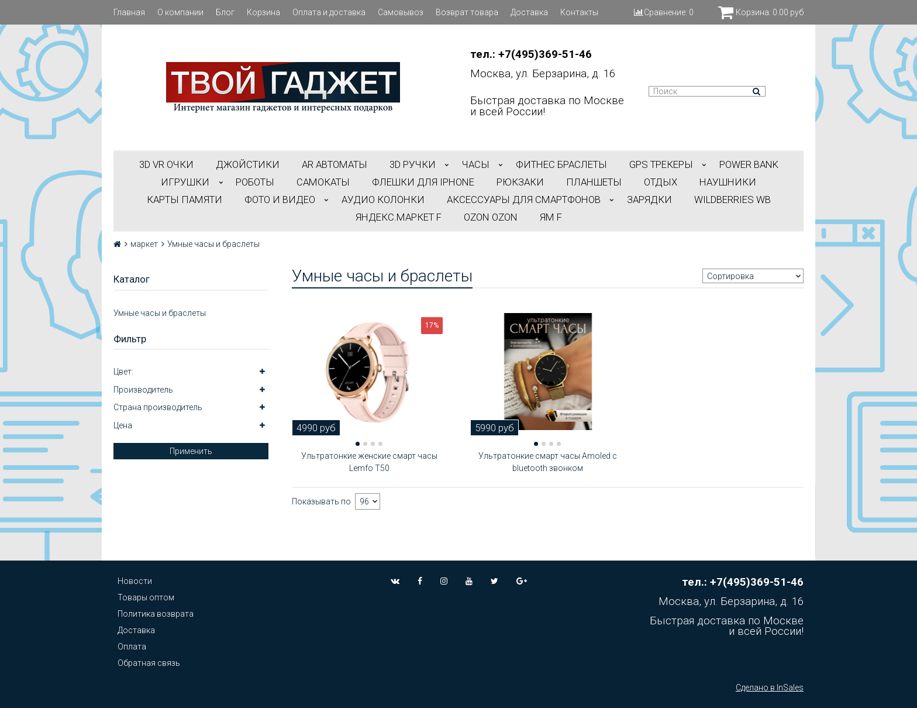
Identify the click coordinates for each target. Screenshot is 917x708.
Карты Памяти (184, 199)
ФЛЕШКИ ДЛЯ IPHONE (423, 182)
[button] (357, 444)
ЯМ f (551, 217)
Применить (191, 451)
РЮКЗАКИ (520, 182)
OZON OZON (491, 217)
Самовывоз (400, 12)
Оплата (132, 646)
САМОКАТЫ (323, 182)
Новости (135, 581)
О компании (180, 12)
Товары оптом (146, 597)
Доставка (529, 12)
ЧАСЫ (475, 164)
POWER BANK (748, 164)
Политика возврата (156, 613)
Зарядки (649, 199)
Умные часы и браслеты (159, 313)
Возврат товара (467, 12)
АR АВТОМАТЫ (334, 164)
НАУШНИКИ (727, 182)
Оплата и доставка (329, 12)
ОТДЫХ (660, 182)
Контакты (579, 12)
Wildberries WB (732, 199)
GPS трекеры (661, 164)
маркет (144, 244)
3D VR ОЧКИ (166, 164)
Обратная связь (149, 663)
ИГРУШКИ (185, 182)
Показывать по (321, 501)
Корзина (263, 12)
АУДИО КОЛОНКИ (383, 199)
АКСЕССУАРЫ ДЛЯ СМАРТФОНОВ (524, 199)
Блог (225, 12)
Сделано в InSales (770, 687)
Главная (129, 12)
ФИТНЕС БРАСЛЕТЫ (561, 164)
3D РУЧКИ (412, 164)
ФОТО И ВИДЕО (279, 199)
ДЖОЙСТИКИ (248, 164)
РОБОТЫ (255, 182)
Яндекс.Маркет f (399, 217)
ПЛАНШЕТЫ (594, 182)
